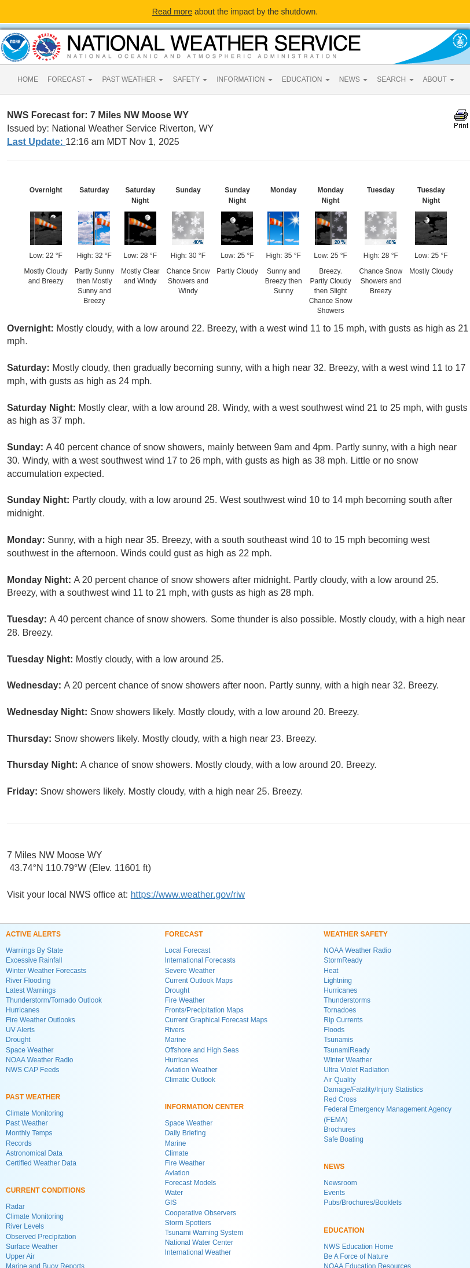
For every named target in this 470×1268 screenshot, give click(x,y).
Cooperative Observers (200, 1213)
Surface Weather (32, 1247)
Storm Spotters (188, 1223)
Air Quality (339, 1080)
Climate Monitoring (35, 1113)
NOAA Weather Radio (40, 1060)
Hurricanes (22, 1010)
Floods (334, 1030)
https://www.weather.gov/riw (188, 894)
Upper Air (20, 1256)
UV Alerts (20, 1030)
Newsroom (340, 1183)
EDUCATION (306, 79)
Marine (175, 1040)
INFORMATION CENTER (204, 1107)
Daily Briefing (185, 1133)
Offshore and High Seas (202, 1050)
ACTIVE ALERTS (33, 934)
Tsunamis (338, 1040)
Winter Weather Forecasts (46, 971)
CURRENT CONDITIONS (45, 1190)
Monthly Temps (29, 1133)
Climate (177, 1153)
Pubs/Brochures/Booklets (363, 1202)
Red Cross (340, 1099)
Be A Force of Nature (356, 1256)
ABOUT (438, 79)
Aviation (177, 1173)
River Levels (25, 1226)
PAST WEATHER (132, 79)
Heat (331, 971)
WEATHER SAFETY (355, 934)
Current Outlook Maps (199, 980)
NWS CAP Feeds (32, 1070)
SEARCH (395, 79)
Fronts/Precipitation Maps (204, 1010)
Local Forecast (188, 950)
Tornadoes (340, 1010)
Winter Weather (348, 1060)
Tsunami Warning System (204, 1233)
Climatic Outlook (190, 1080)
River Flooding (28, 980)
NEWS (353, 79)
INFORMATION (244, 79)
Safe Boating (343, 1139)
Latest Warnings (31, 990)
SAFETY (189, 79)
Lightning (338, 980)
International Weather (198, 1252)
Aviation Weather (191, 1070)
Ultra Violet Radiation (356, 1070)
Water (174, 1193)
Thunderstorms (347, 1000)
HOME (27, 79)
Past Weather (26, 1123)
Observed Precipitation (41, 1237)
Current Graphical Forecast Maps (216, 1020)
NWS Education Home (358, 1247)
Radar (15, 1207)
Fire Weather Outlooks (40, 1020)
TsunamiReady (346, 1050)
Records (19, 1143)
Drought (18, 1040)
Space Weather (30, 1050)
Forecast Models (190, 1183)
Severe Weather (190, 971)
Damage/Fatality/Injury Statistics (373, 1089)
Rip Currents (343, 1020)
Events (334, 1193)
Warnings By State (34, 950)
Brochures (339, 1129)
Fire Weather (185, 1000)
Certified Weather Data (41, 1163)
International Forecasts (200, 960)
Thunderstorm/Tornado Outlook (54, 1000)
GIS (171, 1202)
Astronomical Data (34, 1153)
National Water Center (199, 1242)
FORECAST (70, 79)
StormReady (343, 960)
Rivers (175, 1030)
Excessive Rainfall (34, 960)
